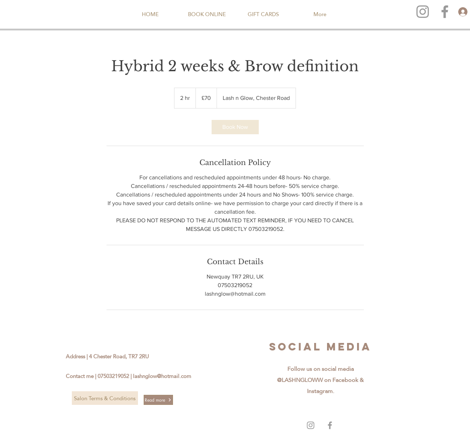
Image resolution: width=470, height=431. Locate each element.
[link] (235, 127)
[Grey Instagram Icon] (422, 11)
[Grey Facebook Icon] (330, 425)
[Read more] (158, 400)
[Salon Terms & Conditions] (104, 398)
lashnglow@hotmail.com (162, 376)
